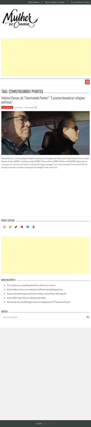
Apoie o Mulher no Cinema (54, 2)
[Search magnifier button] (88, 317)
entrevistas (7, 107)
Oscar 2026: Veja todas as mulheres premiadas (26, 297)
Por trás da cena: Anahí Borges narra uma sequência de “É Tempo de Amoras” (39, 302)
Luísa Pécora (18, 107)
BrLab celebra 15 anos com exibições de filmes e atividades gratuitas (35, 289)
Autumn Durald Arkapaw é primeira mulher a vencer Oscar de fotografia (36, 293)
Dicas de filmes (33, 2)
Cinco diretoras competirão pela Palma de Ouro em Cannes (31, 285)
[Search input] (44, 317)
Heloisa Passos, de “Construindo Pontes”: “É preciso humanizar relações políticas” (43, 100)
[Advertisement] (46, 57)
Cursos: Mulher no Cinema (80, 2)
